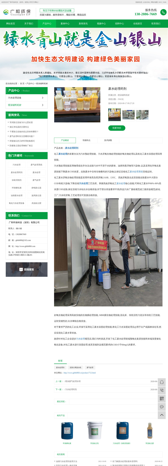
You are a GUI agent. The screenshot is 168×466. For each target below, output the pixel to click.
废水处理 (36, 172)
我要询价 (116, 128)
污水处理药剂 (71, 389)
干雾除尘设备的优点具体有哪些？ (24, 132)
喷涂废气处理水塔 (73, 381)
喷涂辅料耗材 (42, 84)
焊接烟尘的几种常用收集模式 (22, 141)
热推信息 (139, 2)
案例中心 (65, 23)
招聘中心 (119, 23)
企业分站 (146, 2)
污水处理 (17, 165)
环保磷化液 (16, 188)
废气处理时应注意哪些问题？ (22, 136)
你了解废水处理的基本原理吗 (124, 461)
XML (165, 2)
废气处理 (36, 180)
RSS (160, 2)
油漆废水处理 (16, 195)
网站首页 (10, 23)
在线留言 (137, 23)
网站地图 (154, 2)
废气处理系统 (36, 165)
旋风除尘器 (36, 195)
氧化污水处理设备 (16, 203)
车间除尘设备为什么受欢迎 (21, 122)
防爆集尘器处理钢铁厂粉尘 (21, 146)
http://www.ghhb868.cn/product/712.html (80, 373)
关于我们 (28, 23)
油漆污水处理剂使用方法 (66, 461)
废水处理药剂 (16, 172)
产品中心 (47, 23)
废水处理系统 (136, 171)
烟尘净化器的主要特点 (19, 127)
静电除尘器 (36, 188)
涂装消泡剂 (16, 180)
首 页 (22, 84)
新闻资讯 (83, 23)
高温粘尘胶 (36, 203)
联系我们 (155, 23)
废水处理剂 (60, 367)
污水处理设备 (14, 98)
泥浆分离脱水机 (75, 367)
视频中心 (101, 23)
